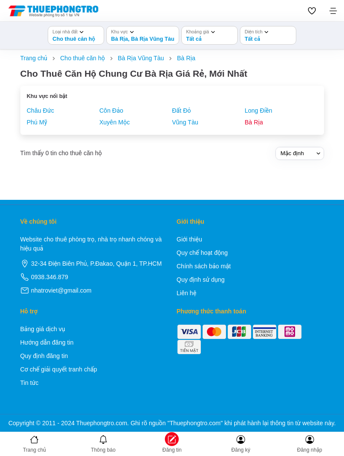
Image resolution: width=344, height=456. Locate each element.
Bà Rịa (254, 122)
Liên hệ (187, 293)
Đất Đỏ (181, 110)
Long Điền (258, 110)
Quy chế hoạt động (202, 252)
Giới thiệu (189, 239)
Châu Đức (40, 110)
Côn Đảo (111, 110)
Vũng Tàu (185, 122)
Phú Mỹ (37, 122)
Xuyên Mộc (114, 122)
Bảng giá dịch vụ (43, 329)
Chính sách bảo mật (204, 266)
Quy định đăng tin (44, 355)
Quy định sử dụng (201, 279)
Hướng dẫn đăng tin (47, 342)
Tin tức (29, 382)
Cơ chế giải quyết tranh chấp (58, 369)
